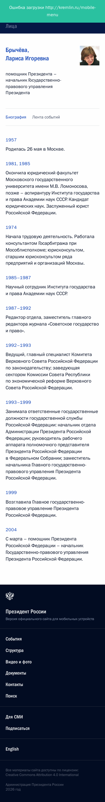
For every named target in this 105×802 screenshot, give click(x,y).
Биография (16, 117)
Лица (11, 26)
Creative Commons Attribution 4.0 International (42, 774)
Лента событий (46, 117)
